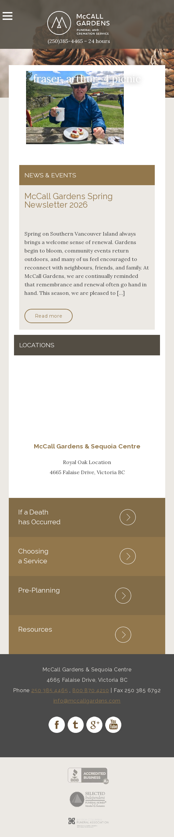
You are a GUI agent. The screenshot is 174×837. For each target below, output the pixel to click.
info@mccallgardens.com (87, 701)
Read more (48, 316)
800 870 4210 (90, 690)
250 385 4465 (49, 690)
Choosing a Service (33, 556)
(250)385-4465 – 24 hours (79, 41)
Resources (35, 629)
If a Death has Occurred (39, 517)
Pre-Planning (39, 590)
